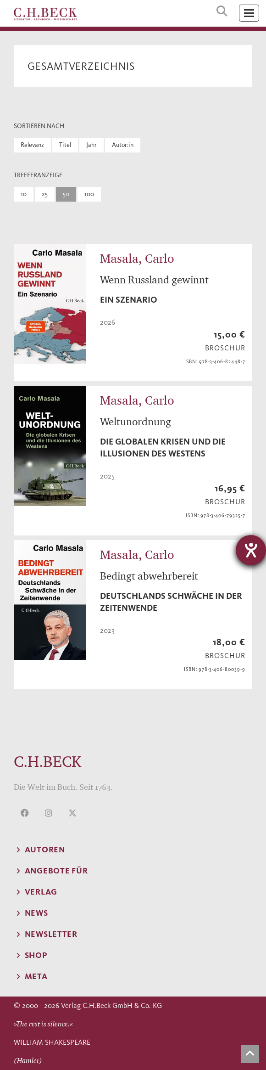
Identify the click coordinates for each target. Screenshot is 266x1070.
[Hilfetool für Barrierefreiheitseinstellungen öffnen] (251, 550)
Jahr (91, 145)
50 (66, 194)
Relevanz (32, 145)
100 (89, 194)
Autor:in (122, 145)
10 (24, 194)
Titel (65, 145)
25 (45, 194)
